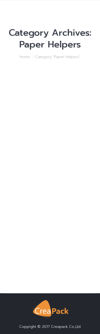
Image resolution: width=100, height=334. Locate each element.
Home (25, 56)
